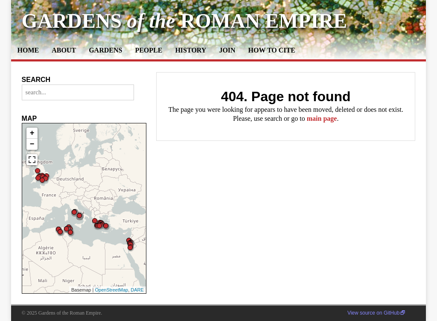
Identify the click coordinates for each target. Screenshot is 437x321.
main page (322, 118)
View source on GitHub (373, 313)
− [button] (32, 144)
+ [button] (32, 133)
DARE (137, 289)
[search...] (78, 92)
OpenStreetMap (111, 289)
